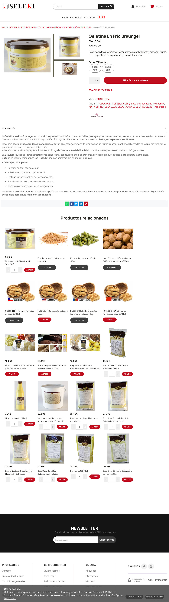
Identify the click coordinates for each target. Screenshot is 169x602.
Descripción (9, 128)
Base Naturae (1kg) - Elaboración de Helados (83, 435)
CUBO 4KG (95, 68)
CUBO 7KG (108, 68)
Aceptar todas (134, 596)
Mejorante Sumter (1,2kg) (19, 433)
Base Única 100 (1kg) (82, 490)
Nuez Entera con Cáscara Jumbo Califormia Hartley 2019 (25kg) (119, 262)
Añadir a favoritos (100, 89)
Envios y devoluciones (13, 576)
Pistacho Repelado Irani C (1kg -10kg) (86, 262)
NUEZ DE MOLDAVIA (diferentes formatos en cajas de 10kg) (86, 319)
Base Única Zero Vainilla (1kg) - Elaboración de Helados (119, 435)
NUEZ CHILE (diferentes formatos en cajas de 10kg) (19, 319)
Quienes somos (52, 570)
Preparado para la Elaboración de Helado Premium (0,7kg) (50, 378)
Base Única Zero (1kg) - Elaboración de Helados (51, 492)
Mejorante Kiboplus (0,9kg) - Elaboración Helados (118, 378)
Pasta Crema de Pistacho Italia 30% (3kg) (21, 265)
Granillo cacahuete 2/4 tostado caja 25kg (54, 262)
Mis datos (90, 581)
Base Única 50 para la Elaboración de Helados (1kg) (118, 492)
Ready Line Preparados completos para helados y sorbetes (19, 378)
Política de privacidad (54, 581)
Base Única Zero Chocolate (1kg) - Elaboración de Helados (21, 492)
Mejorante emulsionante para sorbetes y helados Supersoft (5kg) (53, 435)
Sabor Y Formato (99, 62)
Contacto (6, 570)
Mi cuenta (91, 570)
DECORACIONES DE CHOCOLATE (135, 106)
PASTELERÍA (103, 99)
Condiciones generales (13, 581)
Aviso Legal (49, 576)
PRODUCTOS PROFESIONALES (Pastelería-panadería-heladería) (130, 103)
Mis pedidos (92, 576)
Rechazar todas (154, 596)
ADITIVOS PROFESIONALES (103, 106)
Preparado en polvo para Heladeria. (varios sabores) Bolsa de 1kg (84, 378)
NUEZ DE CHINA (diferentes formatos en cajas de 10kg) (117, 319)
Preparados (160, 106)
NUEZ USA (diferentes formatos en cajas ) (50, 319)
